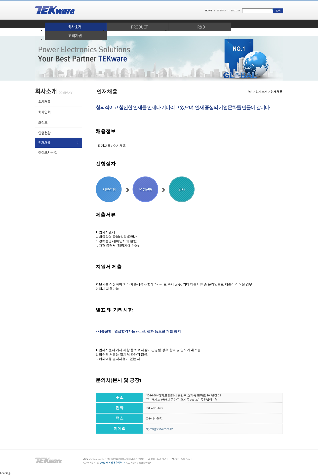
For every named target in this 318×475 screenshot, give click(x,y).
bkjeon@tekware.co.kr (159, 429)
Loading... (6, 473)
